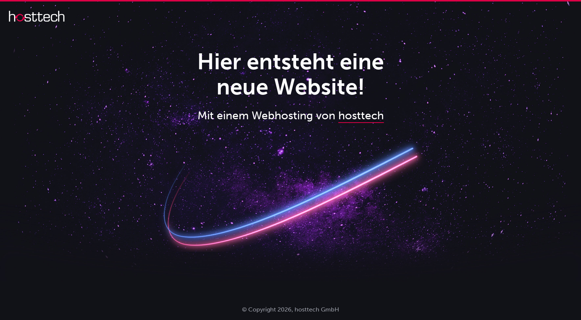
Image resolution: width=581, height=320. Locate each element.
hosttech (361, 115)
